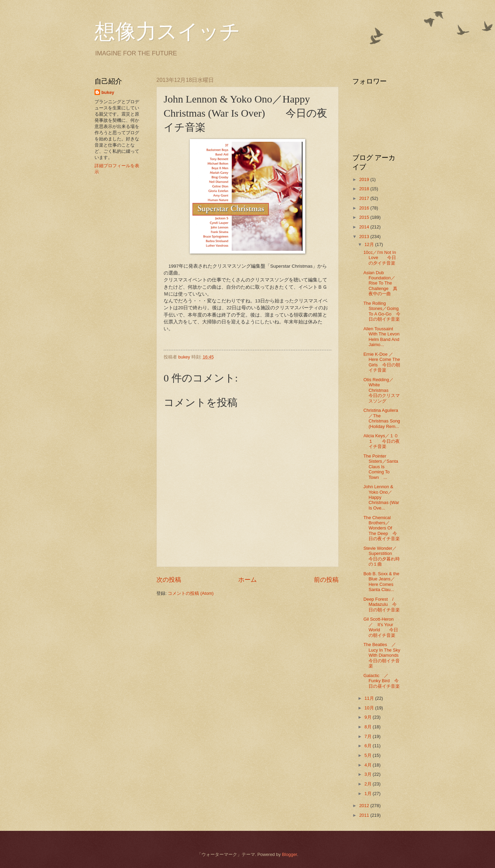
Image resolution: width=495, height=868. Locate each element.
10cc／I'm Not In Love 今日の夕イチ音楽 (379, 258)
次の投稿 (168, 579)
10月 (369, 707)
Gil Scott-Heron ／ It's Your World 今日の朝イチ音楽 (380, 627)
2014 (364, 226)
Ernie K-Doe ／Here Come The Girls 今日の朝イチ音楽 (381, 362)
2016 (364, 208)
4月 (368, 765)
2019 (364, 179)
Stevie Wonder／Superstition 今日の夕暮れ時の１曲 (381, 556)
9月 (368, 717)
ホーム (247, 579)
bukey (107, 92)
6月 (368, 745)
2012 (364, 805)
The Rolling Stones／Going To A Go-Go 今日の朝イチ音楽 (381, 311)
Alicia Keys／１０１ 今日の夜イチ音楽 (381, 441)
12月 (369, 244)
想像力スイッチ (167, 31)
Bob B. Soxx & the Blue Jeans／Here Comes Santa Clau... (381, 581)
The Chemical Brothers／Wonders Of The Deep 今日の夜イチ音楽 (381, 528)
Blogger (289, 854)
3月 (368, 774)
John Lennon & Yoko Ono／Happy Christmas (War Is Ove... (381, 497)
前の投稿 (326, 579)
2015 (364, 217)
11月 (369, 698)
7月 (368, 736)
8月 (368, 726)
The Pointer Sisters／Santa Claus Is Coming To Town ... (380, 466)
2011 (364, 815)
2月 (368, 783)
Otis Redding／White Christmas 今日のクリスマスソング (381, 390)
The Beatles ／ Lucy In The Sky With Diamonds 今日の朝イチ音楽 (385, 655)
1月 (368, 793)
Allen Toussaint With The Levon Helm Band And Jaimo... (381, 336)
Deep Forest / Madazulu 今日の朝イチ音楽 (381, 604)
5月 (368, 755)
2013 (364, 236)
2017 (364, 198)
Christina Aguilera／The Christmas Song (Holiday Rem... (381, 418)
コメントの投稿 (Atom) (190, 593)
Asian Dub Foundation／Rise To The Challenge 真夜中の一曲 (380, 283)
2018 (364, 188)
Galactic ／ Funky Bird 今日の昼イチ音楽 (381, 681)
